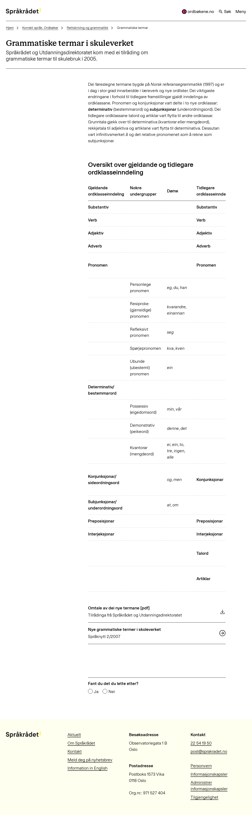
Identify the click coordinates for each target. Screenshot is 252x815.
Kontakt (75, 751)
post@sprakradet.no (209, 751)
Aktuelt (74, 734)
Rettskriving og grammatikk (87, 28)
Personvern (201, 765)
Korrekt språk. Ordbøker (40, 28)
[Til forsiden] (23, 11)
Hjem (10, 28)
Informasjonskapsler (209, 774)
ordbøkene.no (198, 11)
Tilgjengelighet (204, 797)
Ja (96, 691)
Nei (111, 691)
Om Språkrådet (81, 743)
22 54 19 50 (201, 743)
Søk (224, 11)
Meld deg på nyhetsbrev (90, 759)
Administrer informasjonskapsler (209, 785)
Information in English (87, 768)
